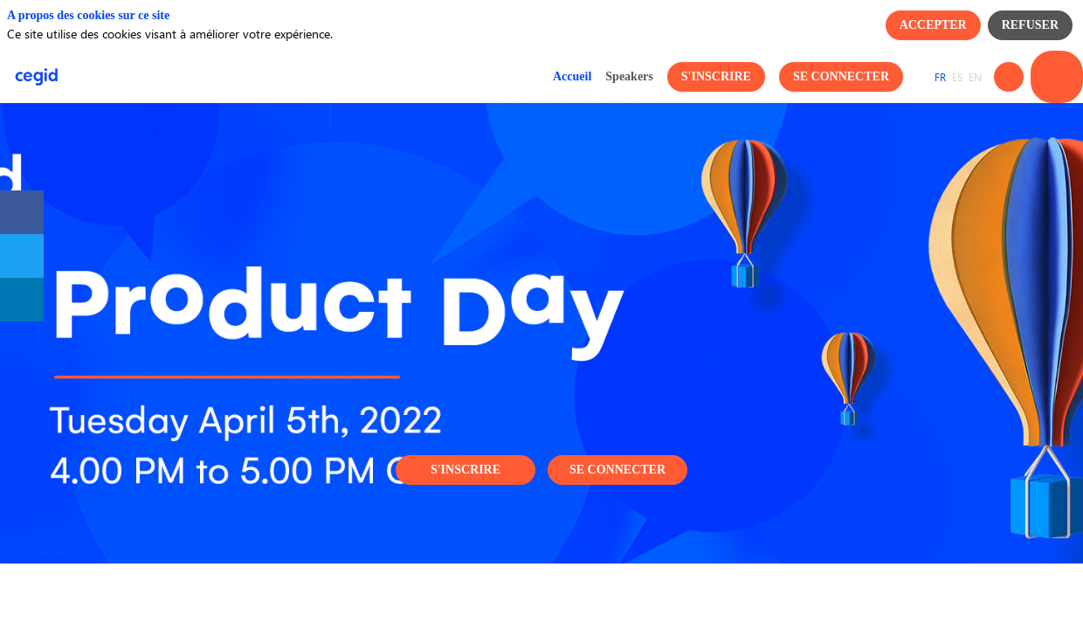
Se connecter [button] (617, 469)
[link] (572, 77)
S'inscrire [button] (465, 469)
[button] (716, 77)
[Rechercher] (1009, 77)
